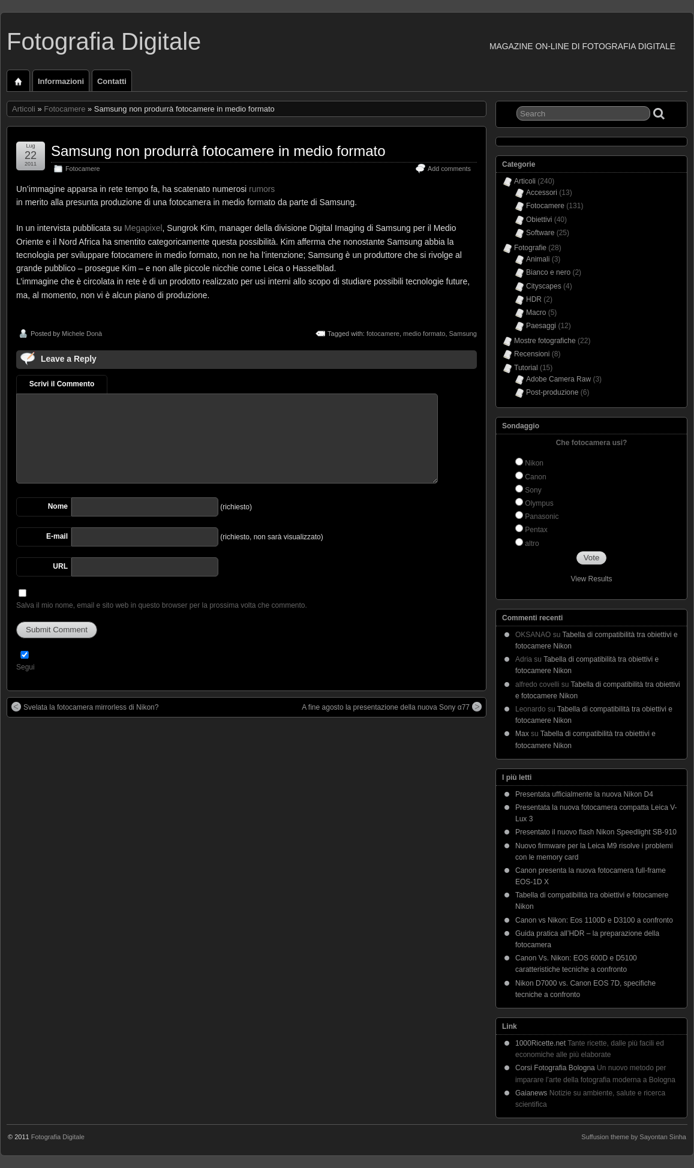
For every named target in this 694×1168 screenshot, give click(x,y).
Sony (533, 490)
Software (540, 233)
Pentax (536, 530)
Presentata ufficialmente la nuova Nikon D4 (584, 794)
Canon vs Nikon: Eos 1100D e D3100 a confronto (594, 920)
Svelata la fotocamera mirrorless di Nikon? (84, 706)
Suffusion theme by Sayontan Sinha (633, 1136)
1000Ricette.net (540, 1043)
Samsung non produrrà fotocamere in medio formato (218, 151)
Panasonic (541, 516)
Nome (58, 506)
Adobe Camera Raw (558, 379)
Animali (537, 259)
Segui (25, 667)
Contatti (112, 81)
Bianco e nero (548, 272)
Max (522, 733)
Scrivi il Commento (62, 384)
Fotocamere (64, 108)
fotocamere (382, 333)
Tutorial (526, 368)
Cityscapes (543, 286)
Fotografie (530, 248)
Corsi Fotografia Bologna (555, 1068)
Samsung (463, 333)
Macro (536, 312)
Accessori (541, 192)
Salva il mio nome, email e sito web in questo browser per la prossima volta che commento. (161, 605)
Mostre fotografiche (545, 341)
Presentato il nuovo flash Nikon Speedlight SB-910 (596, 832)
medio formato (424, 333)
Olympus (539, 503)
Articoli (23, 108)
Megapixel (143, 228)
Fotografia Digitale (104, 41)
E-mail (57, 536)
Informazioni (61, 81)
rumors (262, 189)
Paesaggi (541, 326)
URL (60, 566)
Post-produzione (552, 392)
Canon (535, 477)
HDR (534, 299)
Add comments (449, 168)
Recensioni (531, 354)
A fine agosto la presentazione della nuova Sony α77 (392, 706)
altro (532, 543)
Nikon (534, 463)
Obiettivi (539, 219)
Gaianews (531, 1093)
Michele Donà (82, 333)
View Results (591, 579)
